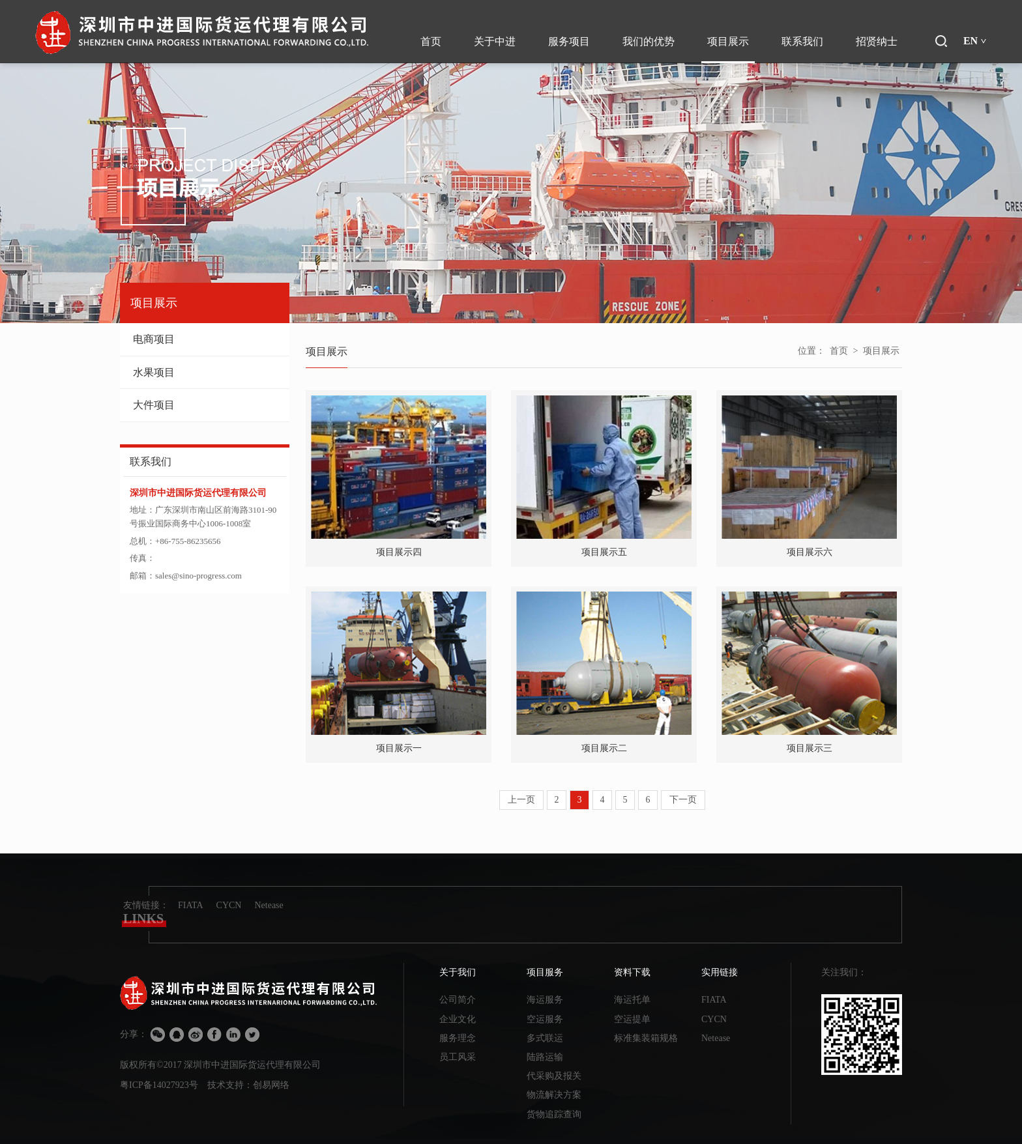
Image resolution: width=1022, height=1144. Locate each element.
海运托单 (632, 1000)
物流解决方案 (554, 1095)
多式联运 (545, 1038)
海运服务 (545, 1000)
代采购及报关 (554, 1076)
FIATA (190, 905)
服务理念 (457, 1038)
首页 (839, 351)
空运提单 (632, 1019)
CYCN (229, 905)
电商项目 (204, 339)
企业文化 (457, 1019)
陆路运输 (545, 1057)
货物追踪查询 (554, 1114)
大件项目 (204, 404)
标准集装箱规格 (646, 1038)
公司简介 (457, 1000)
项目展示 (881, 351)
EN (975, 40)
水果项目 (204, 372)
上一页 (521, 800)
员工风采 (457, 1057)
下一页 (683, 800)
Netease (268, 905)
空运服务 (545, 1019)
